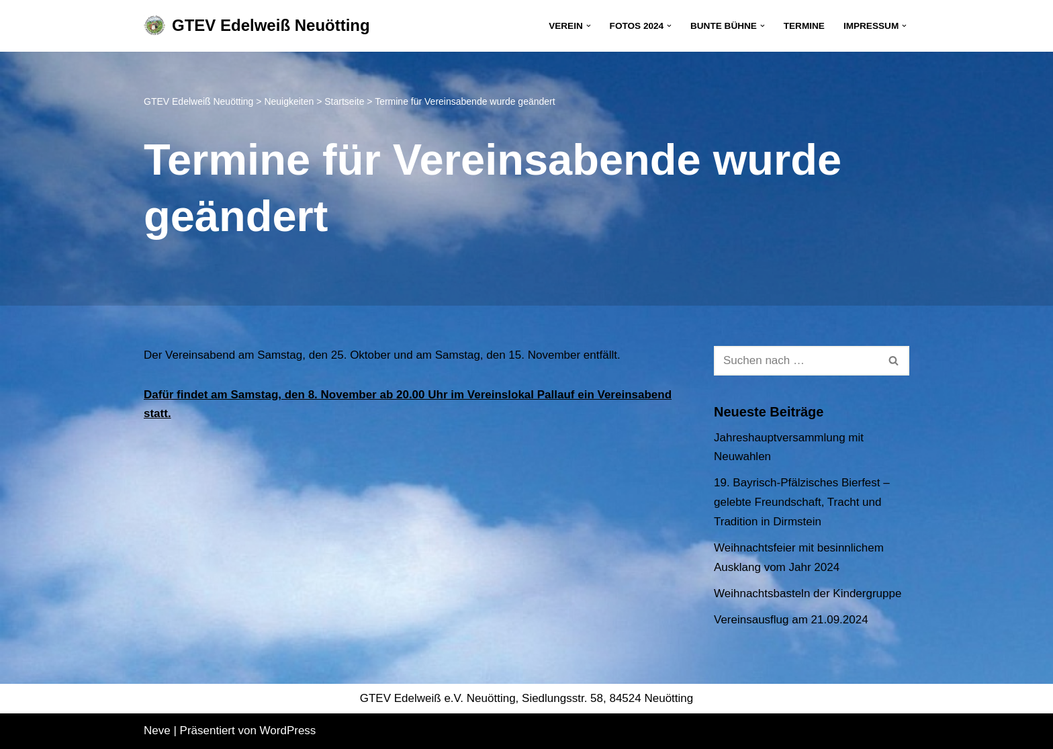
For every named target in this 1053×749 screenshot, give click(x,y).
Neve (157, 730)
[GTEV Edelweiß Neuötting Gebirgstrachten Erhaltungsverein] (257, 26)
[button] (588, 26)
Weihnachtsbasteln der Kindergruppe (807, 593)
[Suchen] (796, 361)
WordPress (288, 730)
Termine (804, 26)
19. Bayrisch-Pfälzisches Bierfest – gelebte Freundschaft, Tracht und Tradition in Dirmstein (802, 502)
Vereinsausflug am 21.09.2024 (791, 619)
